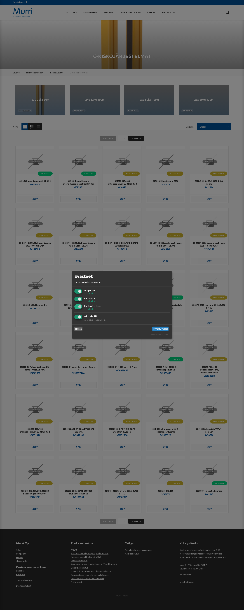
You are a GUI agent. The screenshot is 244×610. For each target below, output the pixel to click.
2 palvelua (89, 293)
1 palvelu (89, 309)
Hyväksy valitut (160, 329)
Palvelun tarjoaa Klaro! (159, 335)
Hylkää (78, 329)
